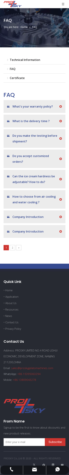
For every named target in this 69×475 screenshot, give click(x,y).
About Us (11, 303)
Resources (11, 309)
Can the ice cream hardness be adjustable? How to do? (31, 178)
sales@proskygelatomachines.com (32, 368)
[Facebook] (44, 465)
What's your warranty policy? (30, 106)
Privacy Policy (13, 328)
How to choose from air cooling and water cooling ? (31, 199)
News (8, 316)
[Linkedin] (53, 465)
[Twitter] (34, 465)
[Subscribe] (55, 442)
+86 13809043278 (24, 380)
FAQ (12, 69)
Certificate (17, 78)
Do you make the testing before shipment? (32, 138)
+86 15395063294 (29, 374)
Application (11, 296)
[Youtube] (62, 465)
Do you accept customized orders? (28, 158)
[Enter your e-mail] (23, 442)
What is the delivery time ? (28, 121)
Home (9, 290)
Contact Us (11, 322)
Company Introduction (25, 217)
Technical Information (25, 60)
